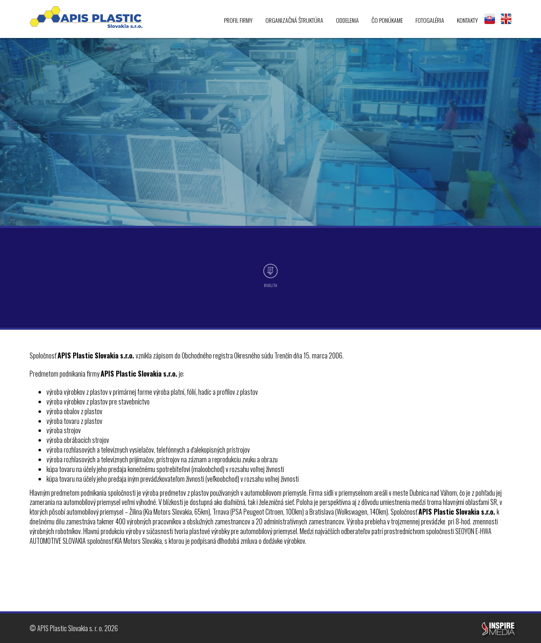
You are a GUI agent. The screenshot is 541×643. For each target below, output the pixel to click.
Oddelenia (347, 20)
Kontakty (467, 20)
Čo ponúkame (387, 20)
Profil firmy (238, 20)
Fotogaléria (429, 20)
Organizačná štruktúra (294, 20)
